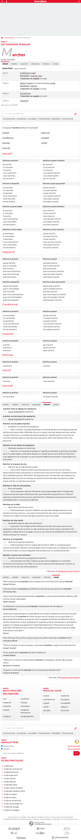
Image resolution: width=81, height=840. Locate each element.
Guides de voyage (11, 807)
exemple (18, 412)
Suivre (10, 412)
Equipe (23, 817)
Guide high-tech (11, 775)
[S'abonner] (40, 753)
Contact (47, 817)
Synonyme (14, 64)
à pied (32, 73)
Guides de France (11, 772)
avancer (34, 76)
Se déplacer (25, 73)
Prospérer (24, 101)
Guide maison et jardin (13, 788)
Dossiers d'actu (7, 746)
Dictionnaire (9, 38)
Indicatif (5, 133)
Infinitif (44, 143)
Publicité (40, 817)
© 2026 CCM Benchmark (69, 819)
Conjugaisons (35, 64)
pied (30, 83)
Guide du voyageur (12, 810)
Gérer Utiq (36, 819)
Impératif (45, 138)
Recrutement (69, 817)
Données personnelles (10, 819)
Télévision (5, 749)
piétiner (34, 86)
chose (52, 83)
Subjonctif (45, 133)
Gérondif (6, 148)
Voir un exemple (74, 746)
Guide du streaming (12, 801)
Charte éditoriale (32, 817)
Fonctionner (25, 93)
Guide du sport (10, 797)
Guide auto (8, 766)
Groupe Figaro (56, 819)
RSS (62, 817)
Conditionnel (7, 138)
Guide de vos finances (13, 769)
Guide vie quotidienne (13, 804)
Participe (6, 143)
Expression (46, 64)
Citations (55, 64)
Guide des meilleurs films (14, 791)
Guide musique (10, 794)
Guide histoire (10, 779)
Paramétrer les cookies (25, 819)
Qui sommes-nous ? (14, 817)
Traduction (23, 64)
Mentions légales (46, 819)
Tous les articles (55, 817)
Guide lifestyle (10, 782)
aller (40, 76)
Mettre (23, 83)
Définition (6, 404)
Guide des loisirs (10, 785)
